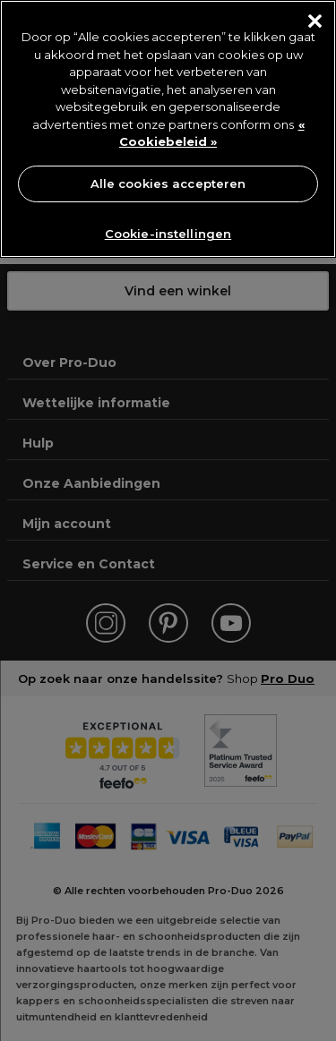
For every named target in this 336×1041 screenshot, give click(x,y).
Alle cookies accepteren (168, 183)
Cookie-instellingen (168, 233)
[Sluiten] (315, 21)
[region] (168, 129)
